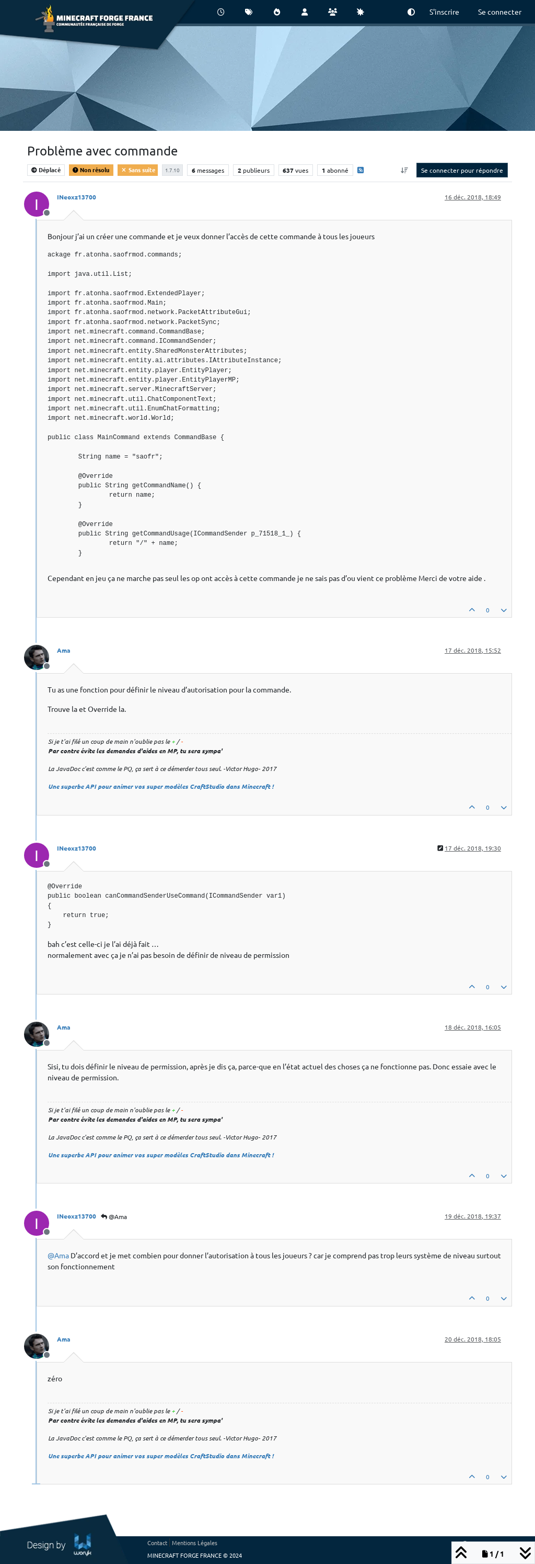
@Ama (114, 1216)
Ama (64, 650)
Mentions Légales (194, 1542)
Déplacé (46, 169)
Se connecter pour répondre (462, 170)
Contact (157, 1542)
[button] (411, 11)
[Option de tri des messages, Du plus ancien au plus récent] (404, 170)
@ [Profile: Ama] (58, 1255)
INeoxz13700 (76, 197)
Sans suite (137, 169)
